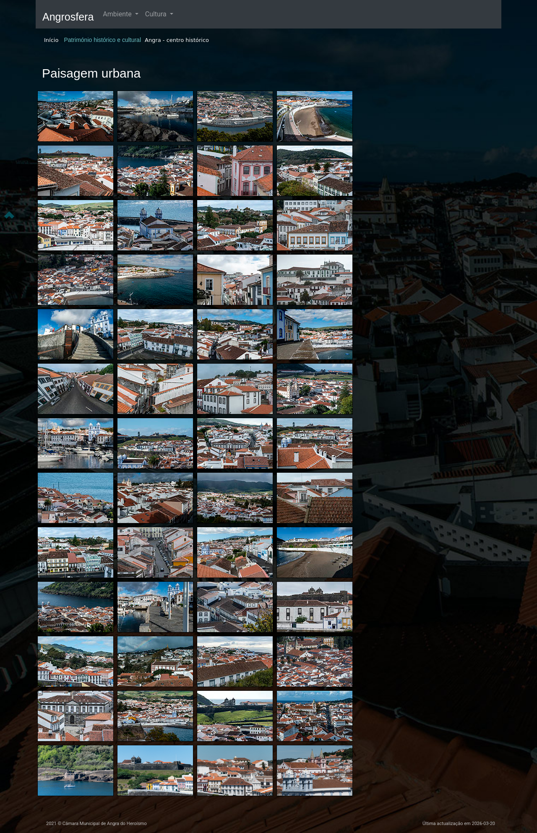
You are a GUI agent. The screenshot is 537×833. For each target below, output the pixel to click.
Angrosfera (68, 17)
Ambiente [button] (118, 14)
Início (51, 40)
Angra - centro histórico (177, 40)
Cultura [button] (156, 14)
